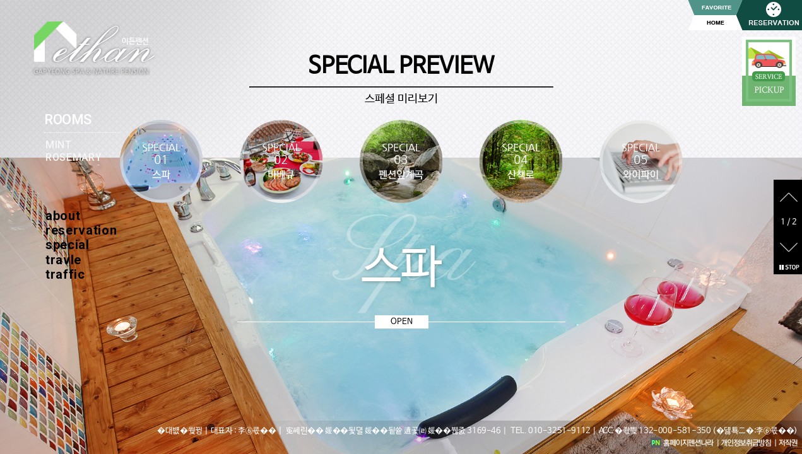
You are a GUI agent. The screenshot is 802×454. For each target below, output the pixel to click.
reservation (81, 230)
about (62, 215)
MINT (58, 145)
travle (63, 259)
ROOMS (67, 119)
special (67, 244)
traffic (65, 274)
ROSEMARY (73, 157)
